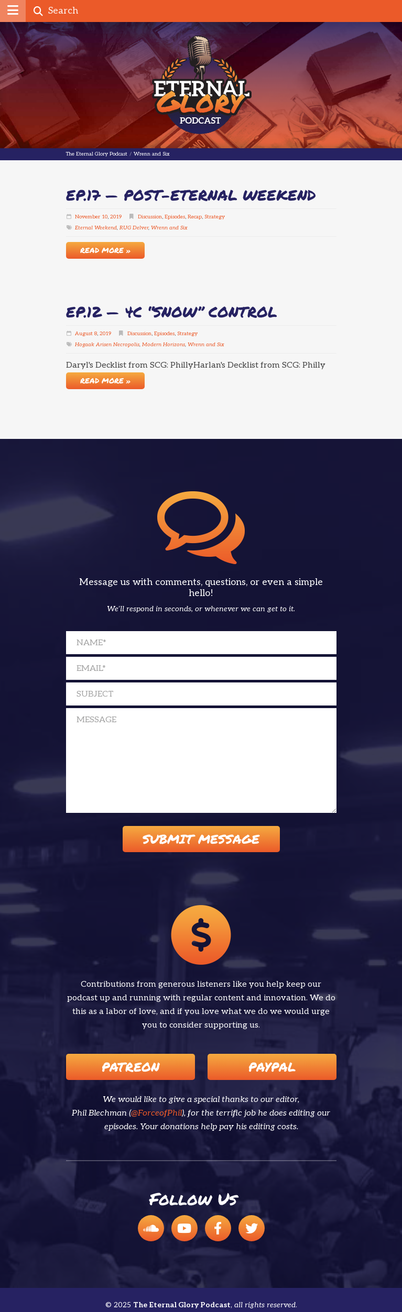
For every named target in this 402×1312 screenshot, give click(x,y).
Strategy (214, 217)
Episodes (175, 217)
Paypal (272, 1066)
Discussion (150, 217)
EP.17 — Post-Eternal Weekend (191, 194)
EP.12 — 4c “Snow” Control (171, 311)
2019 (116, 217)
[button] (13, 11)
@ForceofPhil (156, 1113)
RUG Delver (133, 228)
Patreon (130, 1066)
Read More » (105, 250)
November (87, 217)
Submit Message (201, 839)
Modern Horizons (163, 344)
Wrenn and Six (169, 228)
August (84, 333)
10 (104, 217)
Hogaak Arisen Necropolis (107, 344)
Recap (195, 217)
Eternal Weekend (96, 228)
